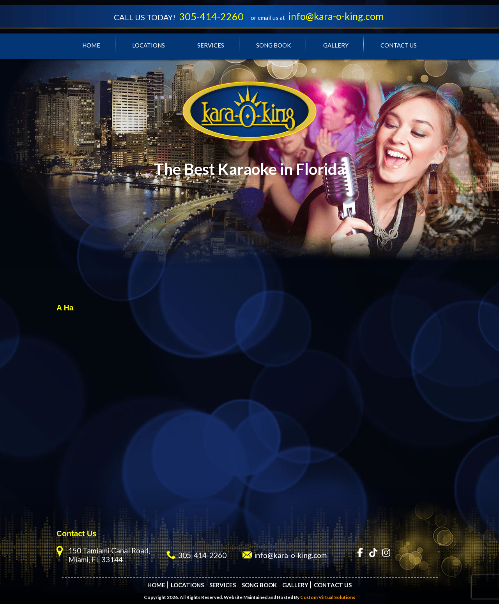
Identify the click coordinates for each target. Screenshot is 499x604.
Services (210, 45)
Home (91, 45)
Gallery (336, 45)
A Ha (65, 307)
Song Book (273, 45)
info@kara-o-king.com (336, 16)
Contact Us (398, 45)
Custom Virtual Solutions (327, 597)
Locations (148, 45)
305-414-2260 (211, 16)
